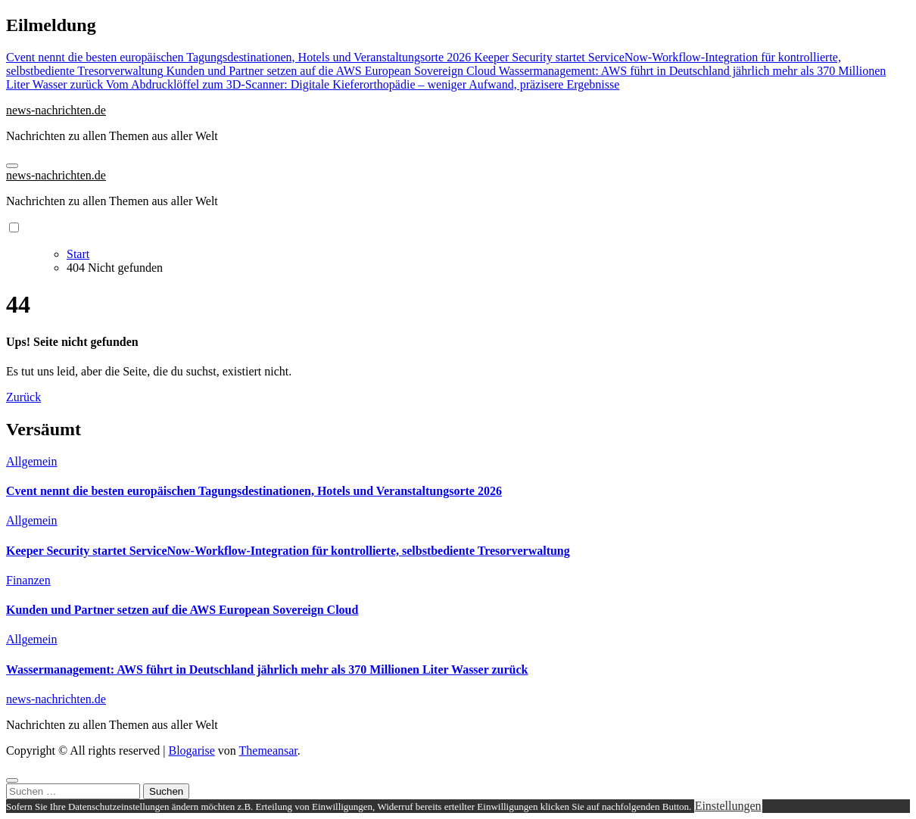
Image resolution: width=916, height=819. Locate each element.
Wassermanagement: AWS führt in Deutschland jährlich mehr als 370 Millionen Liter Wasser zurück (267, 669)
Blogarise (191, 750)
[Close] (12, 780)
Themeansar (268, 750)
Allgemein (32, 461)
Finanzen (28, 580)
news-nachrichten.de (56, 110)
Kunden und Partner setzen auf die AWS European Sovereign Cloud (182, 609)
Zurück (23, 397)
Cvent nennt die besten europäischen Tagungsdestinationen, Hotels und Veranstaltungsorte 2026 (254, 490)
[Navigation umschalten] (12, 165)
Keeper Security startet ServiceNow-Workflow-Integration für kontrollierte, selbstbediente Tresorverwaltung (288, 550)
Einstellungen (728, 805)
